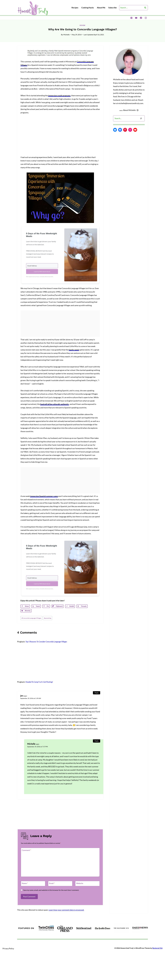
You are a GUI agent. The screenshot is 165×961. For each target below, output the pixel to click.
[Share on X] (36, 606)
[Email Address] (42, 265)
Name (25, 883)
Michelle (66, 35)
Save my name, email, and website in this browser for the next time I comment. (51, 890)
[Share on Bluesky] (26, 610)
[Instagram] (146, 18)
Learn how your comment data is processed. (66, 910)
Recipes (75, 7)
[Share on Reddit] (70, 606)
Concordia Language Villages (31, 618)
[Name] (33, 883)
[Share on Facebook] (25, 606)
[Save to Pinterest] (46, 606)
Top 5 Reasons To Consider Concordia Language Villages (46, 641)
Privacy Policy (8, 948)
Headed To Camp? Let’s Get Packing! (39, 682)
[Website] (87, 883)
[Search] (141, 118)
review (82, 25)
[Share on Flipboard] (58, 606)
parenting (47, 618)
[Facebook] (141, 18)
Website (79, 883)
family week (74, 350)
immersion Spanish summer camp (44, 496)
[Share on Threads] (82, 606)
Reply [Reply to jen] (97, 693)
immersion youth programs (59, 95)
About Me (101, 7)
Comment (26, 850)
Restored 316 (157, 948)
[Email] (60, 883)
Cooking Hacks (87, 7)
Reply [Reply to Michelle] (97, 741)
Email (52, 883)
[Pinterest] (131, 18)
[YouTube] (136, 18)
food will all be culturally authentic (54, 404)
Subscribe (112, 7)
